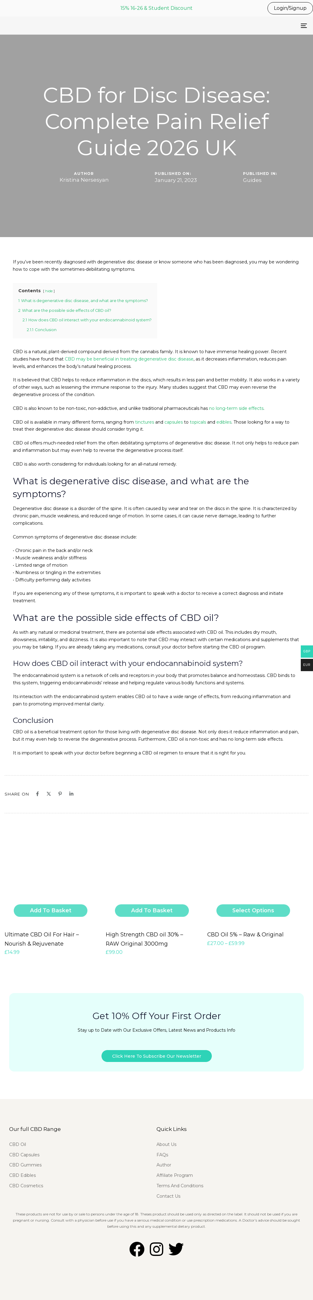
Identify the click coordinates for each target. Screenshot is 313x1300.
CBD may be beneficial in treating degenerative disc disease (129, 359)
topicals (198, 422)
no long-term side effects (236, 408)
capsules (173, 422)
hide (49, 291)
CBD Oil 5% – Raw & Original (241, 933)
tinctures (144, 422)
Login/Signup (290, 8)
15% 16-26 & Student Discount (156, 8)
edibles (223, 422)
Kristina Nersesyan (84, 180)
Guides (252, 180)
